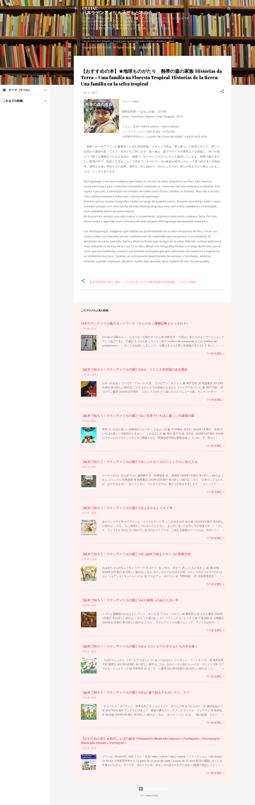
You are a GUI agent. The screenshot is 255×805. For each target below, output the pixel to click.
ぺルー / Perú (187, 282)
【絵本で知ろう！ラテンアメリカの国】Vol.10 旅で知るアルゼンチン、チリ (135, 692)
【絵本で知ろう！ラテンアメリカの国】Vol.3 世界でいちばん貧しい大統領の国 (137, 415)
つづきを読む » (215, 353)
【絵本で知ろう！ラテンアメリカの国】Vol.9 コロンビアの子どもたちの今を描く (139, 646)
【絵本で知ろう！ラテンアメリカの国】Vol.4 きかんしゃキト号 (126, 508)
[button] (222, 92)
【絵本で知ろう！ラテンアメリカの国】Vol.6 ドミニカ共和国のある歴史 (134, 369)
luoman (162, 796)
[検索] (229, 9)
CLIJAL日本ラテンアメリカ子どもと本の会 (117, 10)
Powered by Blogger (153, 788)
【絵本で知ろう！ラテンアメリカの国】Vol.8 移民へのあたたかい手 (130, 600)
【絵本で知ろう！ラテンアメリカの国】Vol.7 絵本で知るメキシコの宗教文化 (136, 554)
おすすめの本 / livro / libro (105, 282)
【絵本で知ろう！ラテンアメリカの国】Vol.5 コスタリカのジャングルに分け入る (139, 462)
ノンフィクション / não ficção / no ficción (150, 282)
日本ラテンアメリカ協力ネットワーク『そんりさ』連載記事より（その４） (135, 323)
